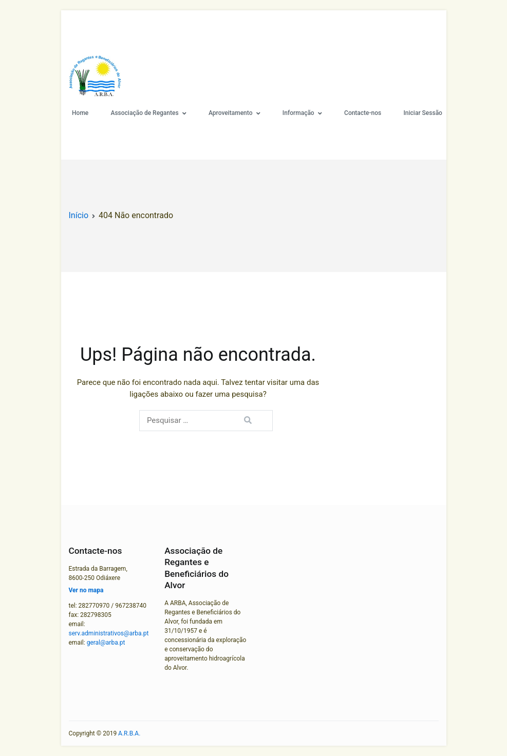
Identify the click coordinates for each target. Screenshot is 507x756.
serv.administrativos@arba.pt (109, 633)
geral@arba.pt (106, 642)
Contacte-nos (362, 113)
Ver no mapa (86, 590)
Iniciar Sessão (422, 113)
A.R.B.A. (129, 733)
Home (80, 113)
